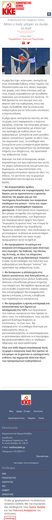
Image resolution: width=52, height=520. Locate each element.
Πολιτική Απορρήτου (24, 510)
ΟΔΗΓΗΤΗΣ (7, 482)
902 (3, 486)
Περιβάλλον (15, 39)
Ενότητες (38, 411)
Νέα (11, 411)
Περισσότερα (42, 456)
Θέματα (31, 418)
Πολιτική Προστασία (33, 39)
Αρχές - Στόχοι (23, 411)
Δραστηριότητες (16, 418)
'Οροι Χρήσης (18, 463)
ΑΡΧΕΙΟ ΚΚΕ (7, 494)
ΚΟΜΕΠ (5, 490)
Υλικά (41, 418)
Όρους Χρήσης (37, 507)
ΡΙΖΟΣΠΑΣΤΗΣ (9, 478)
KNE (4, 474)
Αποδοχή (10, 518)
